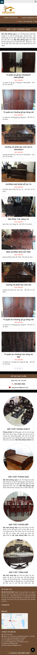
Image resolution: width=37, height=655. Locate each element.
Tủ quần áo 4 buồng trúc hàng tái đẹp (18, 355)
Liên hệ (20, 80)
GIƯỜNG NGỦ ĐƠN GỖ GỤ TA (18, 184)
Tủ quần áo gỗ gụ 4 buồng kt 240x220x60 (18, 76)
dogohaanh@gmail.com (28, 17)
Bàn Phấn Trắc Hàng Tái (18, 219)
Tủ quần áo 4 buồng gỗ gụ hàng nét (18, 112)
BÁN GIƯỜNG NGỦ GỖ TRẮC (18, 252)
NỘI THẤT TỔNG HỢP (18, 572)
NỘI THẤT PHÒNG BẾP (18, 525)
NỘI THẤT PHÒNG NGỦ (18, 29)
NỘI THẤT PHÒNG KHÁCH (18, 429)
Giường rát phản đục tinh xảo (18, 285)
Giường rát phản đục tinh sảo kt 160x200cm (18, 148)
